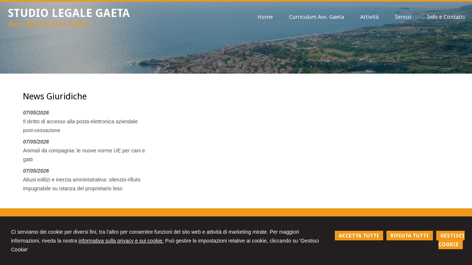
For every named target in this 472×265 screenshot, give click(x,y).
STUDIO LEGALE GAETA (69, 13)
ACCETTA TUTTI (359, 236)
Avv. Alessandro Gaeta (49, 23)
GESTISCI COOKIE (451, 240)
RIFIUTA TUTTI (410, 236)
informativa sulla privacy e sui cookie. (121, 241)
